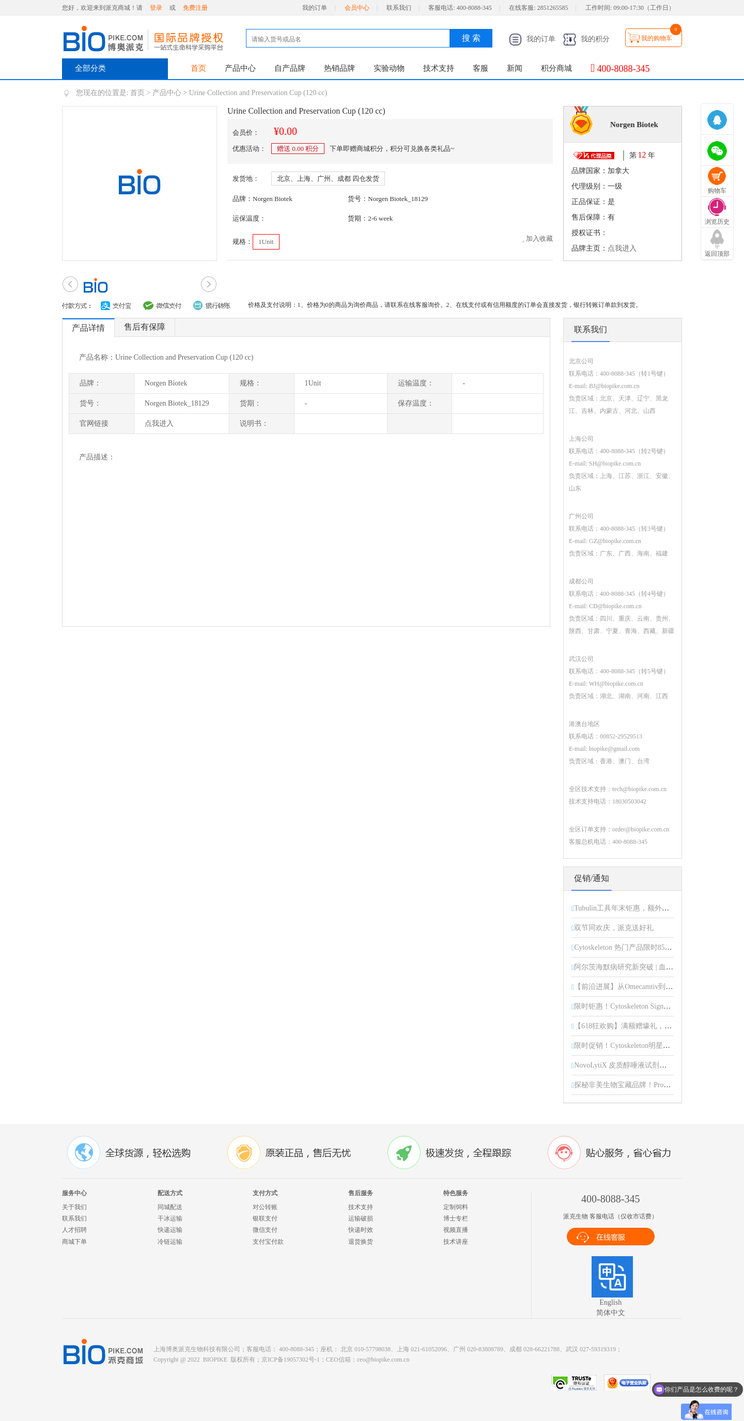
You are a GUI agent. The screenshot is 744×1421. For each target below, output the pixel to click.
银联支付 (265, 1218)
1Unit (266, 241)
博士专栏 (455, 1218)
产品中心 (240, 68)
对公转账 (265, 1207)
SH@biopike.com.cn (615, 463)
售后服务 (360, 1193)
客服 (480, 68)
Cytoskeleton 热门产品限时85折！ (626, 947)
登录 (156, 7)
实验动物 (389, 68)
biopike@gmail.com (614, 748)
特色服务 (455, 1193)
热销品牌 (339, 68)
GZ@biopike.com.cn (615, 541)
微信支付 (265, 1229)
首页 (198, 68)
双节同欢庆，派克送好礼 (614, 928)
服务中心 (74, 1193)
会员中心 (357, 7)
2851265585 (552, 7)
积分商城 (556, 68)
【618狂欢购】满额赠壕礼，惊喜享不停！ (641, 1026)
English (610, 1302)
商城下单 (74, 1241)
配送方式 (170, 1193)
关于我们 (74, 1207)
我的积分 (586, 39)
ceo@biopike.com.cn (383, 1359)
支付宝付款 (268, 1241)
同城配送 (170, 1207)
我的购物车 (656, 38)
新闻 (514, 68)
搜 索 (471, 38)
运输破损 (360, 1218)
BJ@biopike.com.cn (614, 386)
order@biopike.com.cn (640, 829)
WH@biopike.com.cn (616, 683)
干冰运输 (170, 1218)
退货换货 (360, 1241)
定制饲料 (455, 1207)
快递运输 (170, 1229)
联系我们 (398, 7)
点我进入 (622, 248)
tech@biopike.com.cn (639, 789)
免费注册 (195, 7)
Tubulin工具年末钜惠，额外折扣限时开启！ (643, 908)
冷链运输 (170, 1241)
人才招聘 (74, 1229)
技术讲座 (455, 1241)
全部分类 (90, 68)
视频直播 (455, 1229)
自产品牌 (289, 68)
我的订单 (314, 7)
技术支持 (438, 68)
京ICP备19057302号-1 (290, 1359)
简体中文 (610, 1313)
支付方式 (265, 1193)
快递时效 (360, 1229)
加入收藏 (537, 238)
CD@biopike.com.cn (615, 606)
